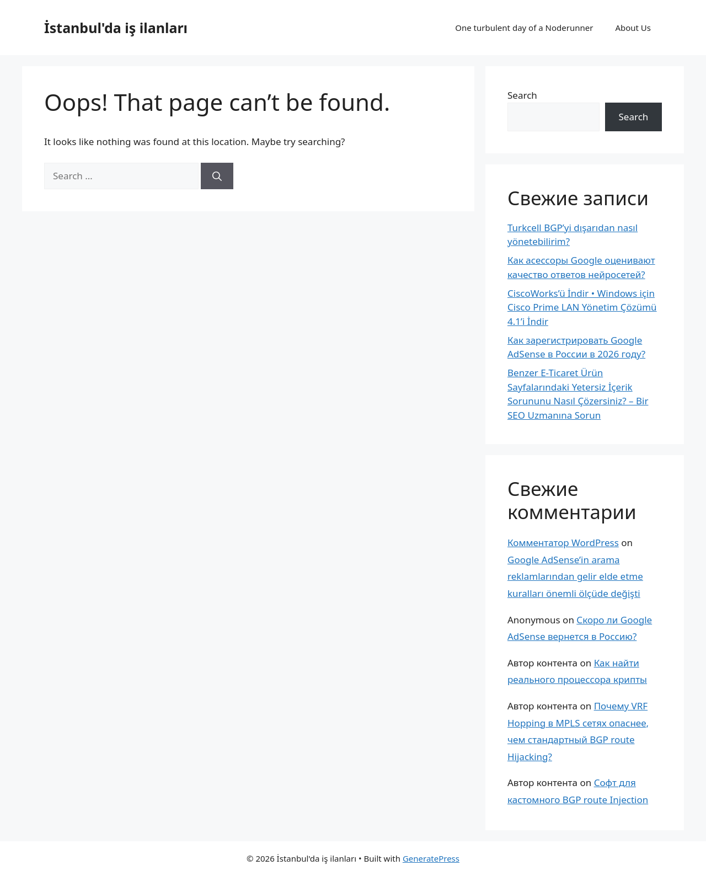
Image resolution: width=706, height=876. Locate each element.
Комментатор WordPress (563, 542)
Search (522, 95)
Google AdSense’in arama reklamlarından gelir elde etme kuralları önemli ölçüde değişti (575, 576)
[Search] (217, 176)
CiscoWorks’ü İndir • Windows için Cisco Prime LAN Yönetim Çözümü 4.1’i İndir (582, 307)
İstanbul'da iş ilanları (116, 27)
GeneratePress (431, 858)
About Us (633, 27)
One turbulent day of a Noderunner (524, 27)
